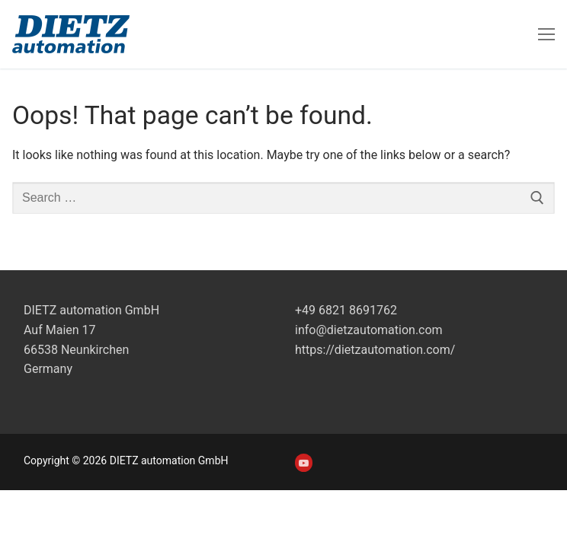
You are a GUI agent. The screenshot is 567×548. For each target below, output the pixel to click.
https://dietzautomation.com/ (375, 349)
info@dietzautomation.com (369, 330)
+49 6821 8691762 (346, 310)
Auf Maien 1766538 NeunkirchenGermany (76, 350)
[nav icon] (546, 34)
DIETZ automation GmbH (91, 310)
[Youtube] (303, 462)
